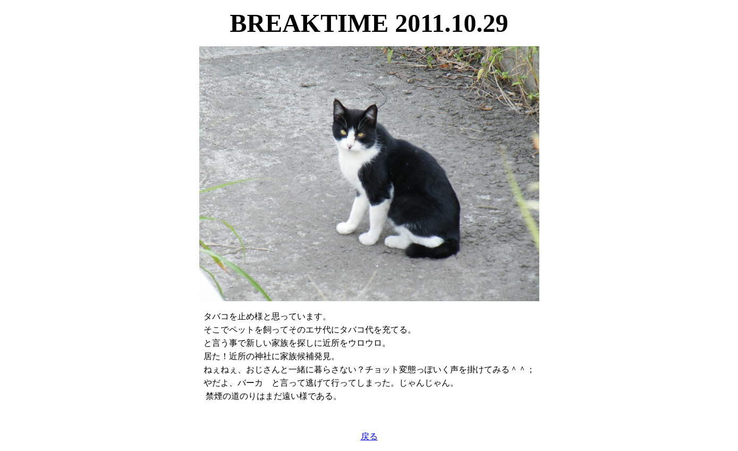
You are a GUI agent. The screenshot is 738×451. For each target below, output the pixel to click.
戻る (369, 436)
